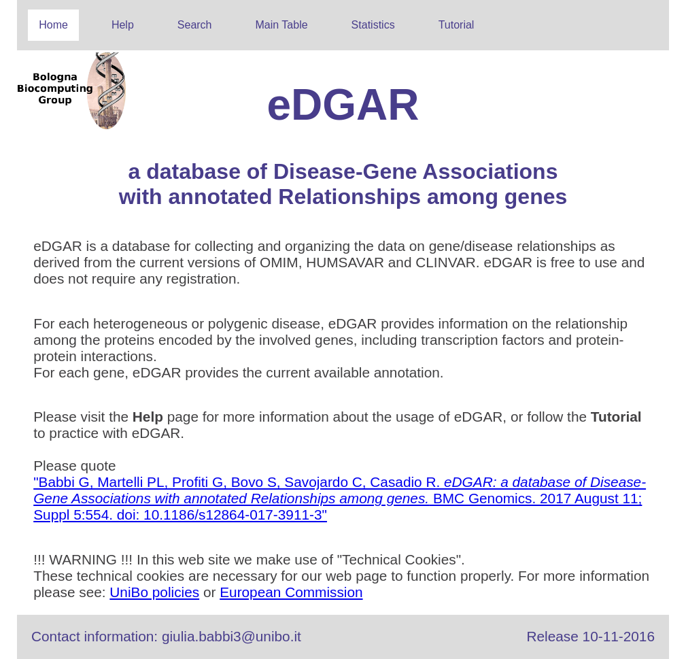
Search (194, 25)
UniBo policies (154, 592)
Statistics (373, 25)
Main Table (282, 25)
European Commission (291, 592)
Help (123, 25)
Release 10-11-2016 (591, 636)
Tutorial (457, 25)
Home (53, 25)
